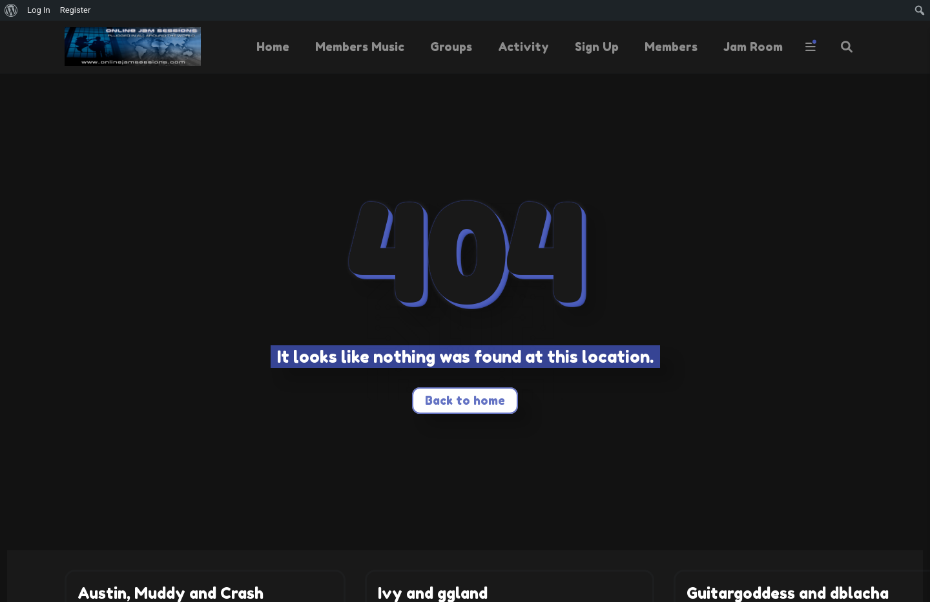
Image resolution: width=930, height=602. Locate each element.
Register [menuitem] (75, 10)
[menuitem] (11, 10)
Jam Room (753, 46)
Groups (451, 46)
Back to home (465, 400)
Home (272, 46)
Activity (523, 46)
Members (671, 46)
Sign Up (597, 46)
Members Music (359, 46)
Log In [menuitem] (38, 10)
